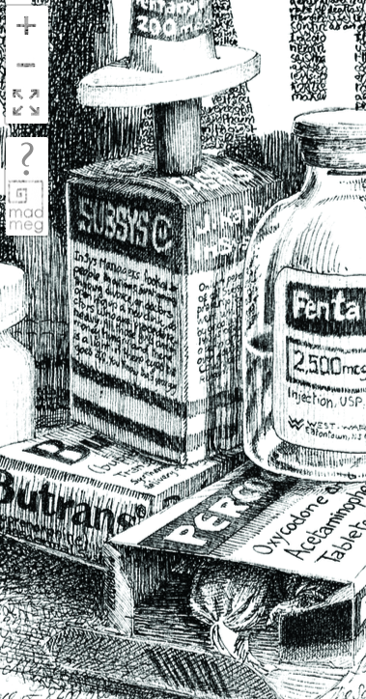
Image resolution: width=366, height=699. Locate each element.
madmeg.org (26, 206)
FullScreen (26, 104)
